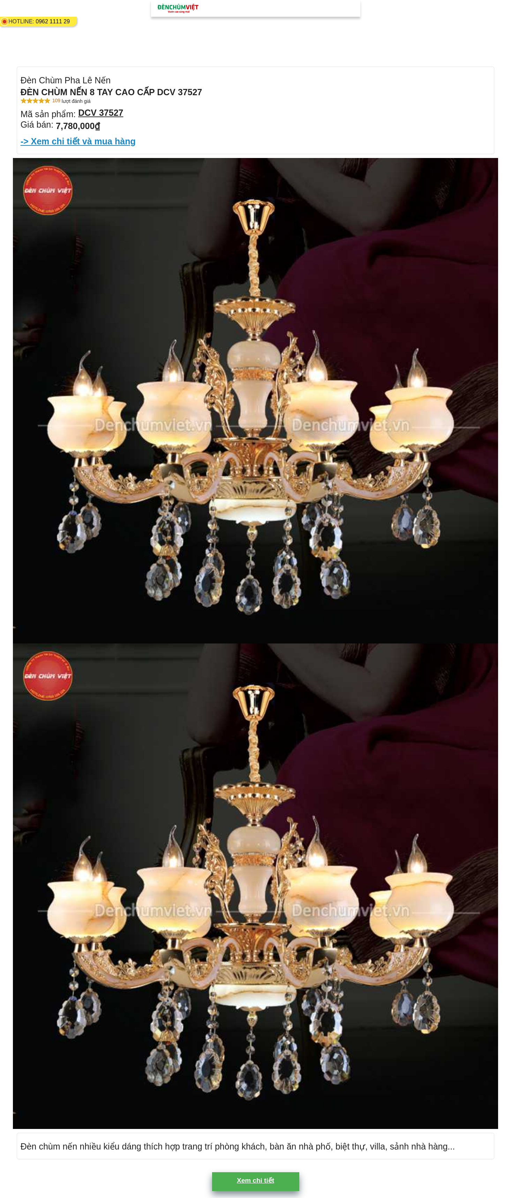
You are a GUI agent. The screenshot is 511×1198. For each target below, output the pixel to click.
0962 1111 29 (53, 21)
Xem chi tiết (255, 1180)
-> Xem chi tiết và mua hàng (78, 141)
